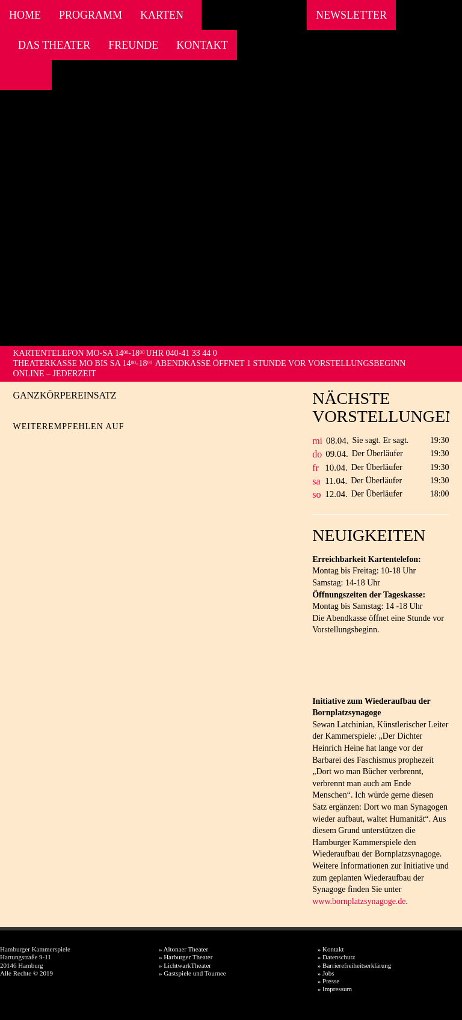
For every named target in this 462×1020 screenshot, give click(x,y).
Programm (90, 15)
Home (25, 15)
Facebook (12, 75)
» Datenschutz (337, 956)
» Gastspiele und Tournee (192, 973)
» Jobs (326, 973)
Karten (161, 15)
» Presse (328, 981)
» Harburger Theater (185, 956)
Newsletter (351, 15)
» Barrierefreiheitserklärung (354, 965)
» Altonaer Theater (183, 949)
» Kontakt (331, 949)
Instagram (28, 75)
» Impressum (335, 988)
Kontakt (202, 45)
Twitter (43, 445)
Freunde (133, 45)
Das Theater (54, 45)
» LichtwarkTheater (185, 965)
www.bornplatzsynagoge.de (358, 901)
